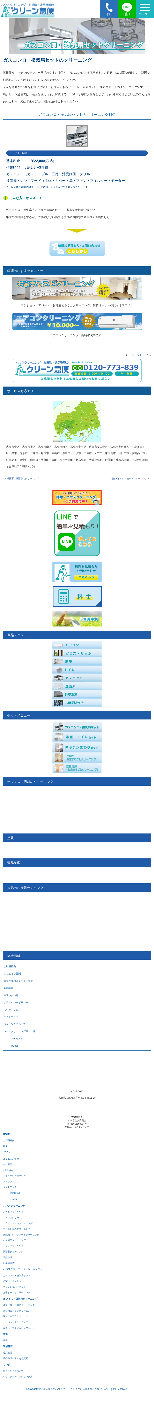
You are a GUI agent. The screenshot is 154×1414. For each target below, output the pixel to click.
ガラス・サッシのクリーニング (19, 1327)
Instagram (12, 1038)
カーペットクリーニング (15, 1322)
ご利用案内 (9, 966)
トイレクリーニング (13, 1246)
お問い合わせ (10, 995)
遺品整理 (7, 1352)
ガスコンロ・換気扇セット (16, 1275)
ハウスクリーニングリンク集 (19, 1031)
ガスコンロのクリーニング (16, 1229)
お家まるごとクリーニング (16, 1292)
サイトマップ (10, 1017)
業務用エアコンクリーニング (17, 1310)
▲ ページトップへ (138, 355)
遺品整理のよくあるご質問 (18, 980)
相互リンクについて (14, 1024)
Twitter (10, 1045)
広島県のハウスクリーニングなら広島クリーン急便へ (75, 1389)
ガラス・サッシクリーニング (17, 1223)
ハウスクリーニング (13, 1212)
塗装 (5, 1340)
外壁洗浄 (7, 1257)
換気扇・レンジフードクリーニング (21, 1234)
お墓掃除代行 (10, 1263)
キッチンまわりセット (14, 1287)
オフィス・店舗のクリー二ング (19, 1305)
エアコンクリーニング (14, 1217)
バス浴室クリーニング (14, 1240)
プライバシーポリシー (15, 1002)
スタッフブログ (12, 1009)
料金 (5, 1146)
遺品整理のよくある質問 (15, 1358)
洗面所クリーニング (13, 1251)
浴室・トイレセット (13, 1281)
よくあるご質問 (12, 973)
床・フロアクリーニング (15, 1316)
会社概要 (8, 988)
